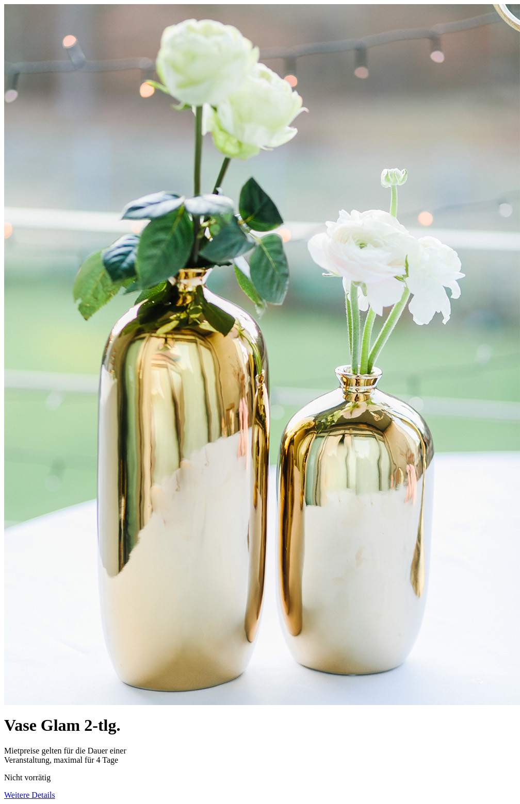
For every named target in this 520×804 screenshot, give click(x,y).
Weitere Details (29, 795)
